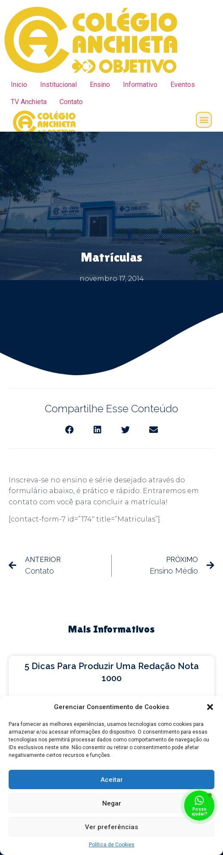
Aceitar (112, 780)
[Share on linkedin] (97, 430)
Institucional (58, 84)
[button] (210, 707)
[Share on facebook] (69, 430)
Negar (111, 803)
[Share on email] (153, 430)
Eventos (182, 84)
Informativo (140, 84)
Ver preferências (111, 827)
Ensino (100, 84)
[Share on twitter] (125, 430)
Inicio (19, 84)
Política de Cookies (112, 845)
